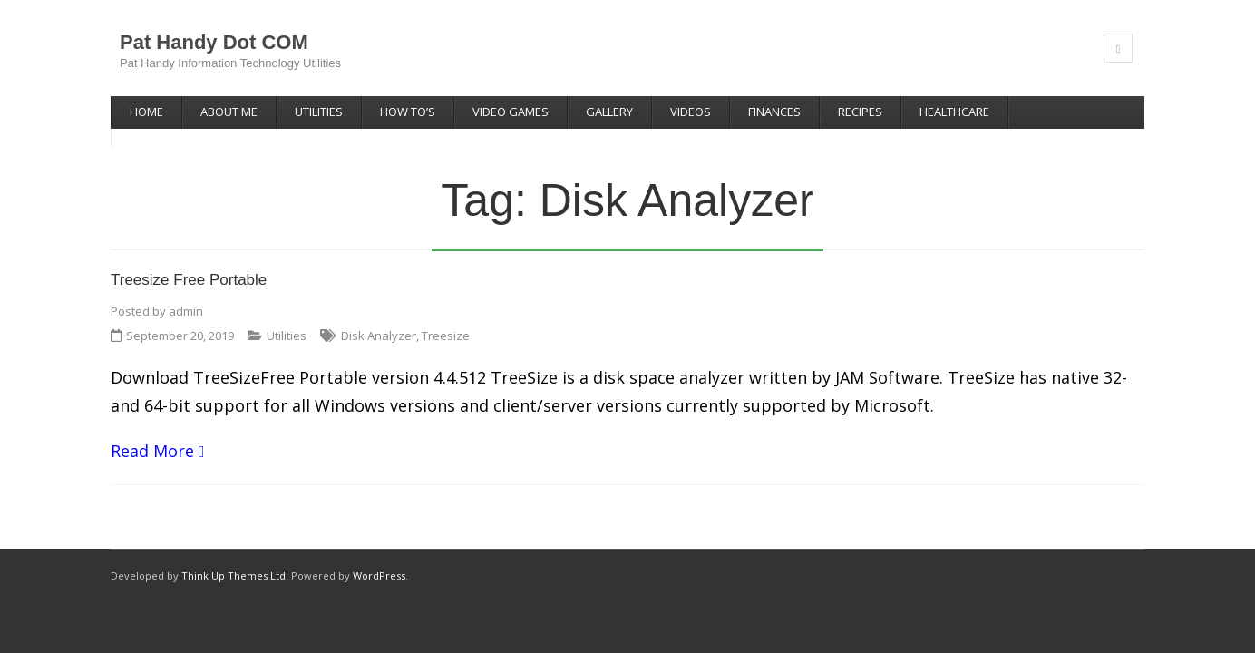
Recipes (860, 111)
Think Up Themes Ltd (233, 557)
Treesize (446, 317)
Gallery (609, 111)
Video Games (510, 111)
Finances (774, 111)
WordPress (379, 557)
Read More (152, 432)
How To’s (407, 111)
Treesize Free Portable (189, 262)
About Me (229, 111)
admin (186, 293)
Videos (690, 111)
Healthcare (954, 111)
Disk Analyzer (378, 317)
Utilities (319, 111)
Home (146, 111)
